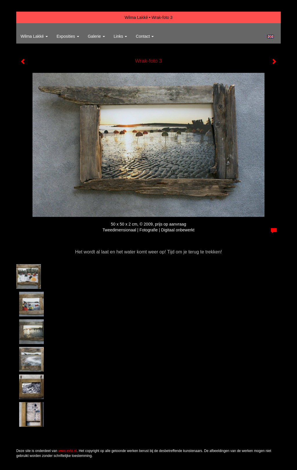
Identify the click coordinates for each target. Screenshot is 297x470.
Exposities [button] (68, 36)
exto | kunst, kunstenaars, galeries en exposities (32, 17)
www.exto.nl (67, 451)
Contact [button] (145, 36)
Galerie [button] (96, 36)
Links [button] (120, 36)
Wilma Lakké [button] (34, 36)
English (270, 36)
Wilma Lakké (136, 17)
